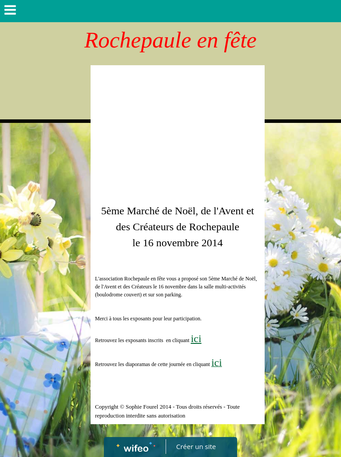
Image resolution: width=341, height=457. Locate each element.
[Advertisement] (177, 136)
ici (196, 338)
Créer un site (196, 446)
